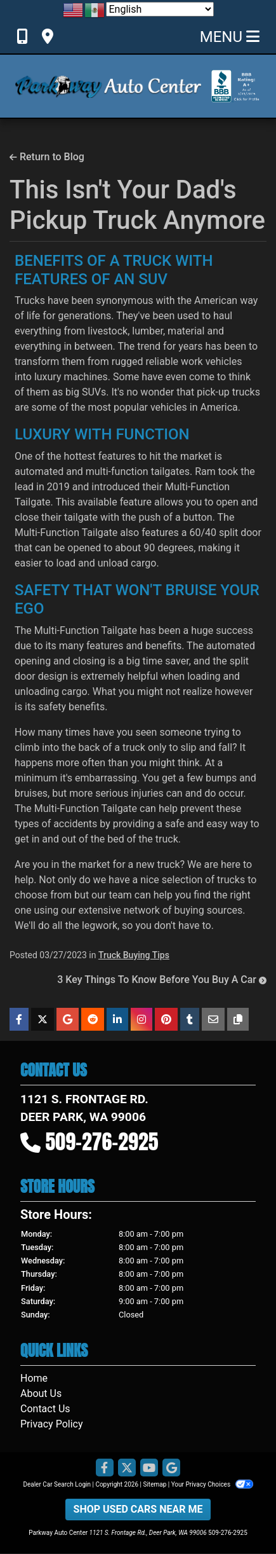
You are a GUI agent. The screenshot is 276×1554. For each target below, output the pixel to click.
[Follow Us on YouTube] (149, 1468)
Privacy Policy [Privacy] (51, 1424)
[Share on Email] (213, 1019)
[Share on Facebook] (19, 1019)
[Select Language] (160, 9)
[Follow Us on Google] (171, 1468)
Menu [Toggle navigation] (230, 37)
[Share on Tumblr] (189, 1019)
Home (34, 1378)
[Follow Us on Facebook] (105, 1468)
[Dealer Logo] (108, 86)
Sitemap (154, 1484)
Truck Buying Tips (133, 955)
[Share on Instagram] (141, 1019)
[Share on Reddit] (92, 1019)
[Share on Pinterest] (166, 1019)
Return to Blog (47, 157)
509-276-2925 (102, 1141)
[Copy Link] (238, 1019)
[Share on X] (42, 1019)
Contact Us (45, 1409)
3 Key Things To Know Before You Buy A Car (161, 979)
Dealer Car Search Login (57, 1484)
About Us (41, 1393)
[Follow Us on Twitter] (127, 1468)
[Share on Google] (67, 1019)
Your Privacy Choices (212, 1484)
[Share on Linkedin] (117, 1019)
